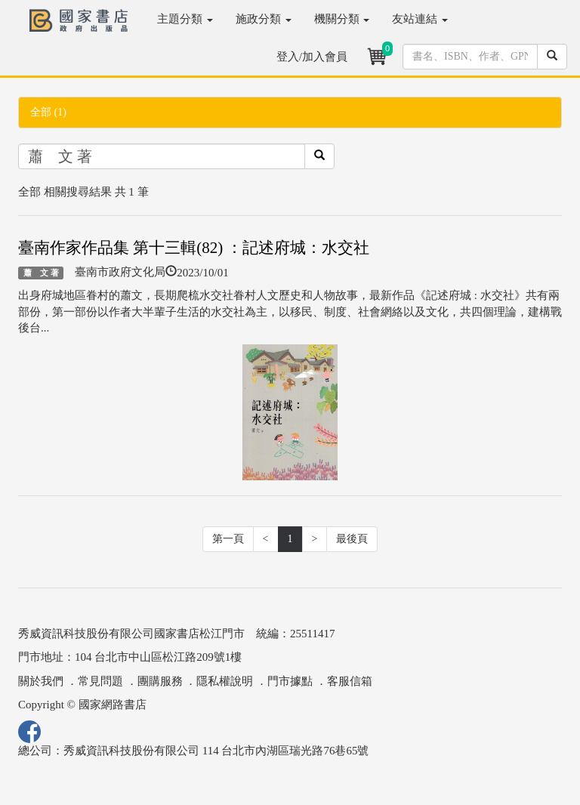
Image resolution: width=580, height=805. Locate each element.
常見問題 (100, 681)
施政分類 (264, 19)
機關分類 (342, 19)
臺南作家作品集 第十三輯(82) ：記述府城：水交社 (194, 248)
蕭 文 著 (41, 272)
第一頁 (228, 538)
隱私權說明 (224, 681)
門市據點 (290, 681)
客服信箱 (349, 681)
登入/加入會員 (311, 57)
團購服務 (160, 681)
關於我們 (40, 681)
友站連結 (420, 19)
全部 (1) (48, 112)
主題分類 (185, 19)
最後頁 (352, 538)
